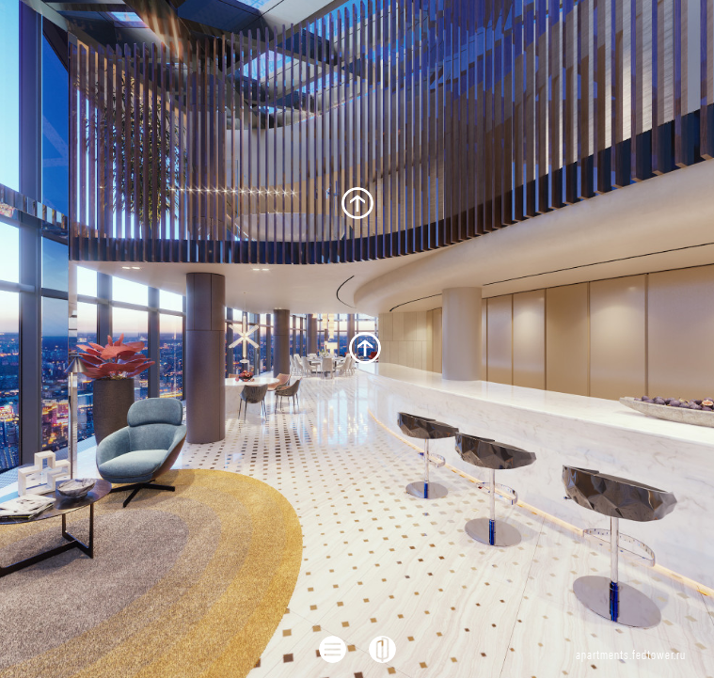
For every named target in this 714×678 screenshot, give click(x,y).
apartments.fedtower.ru (631, 656)
